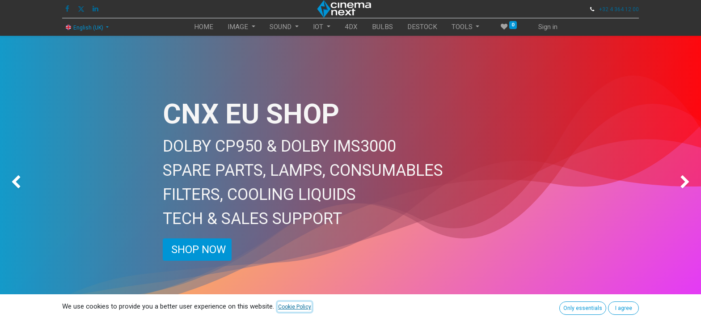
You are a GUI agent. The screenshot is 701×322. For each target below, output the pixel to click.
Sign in (547, 27)
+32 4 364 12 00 (619, 9)
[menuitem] (203, 27)
